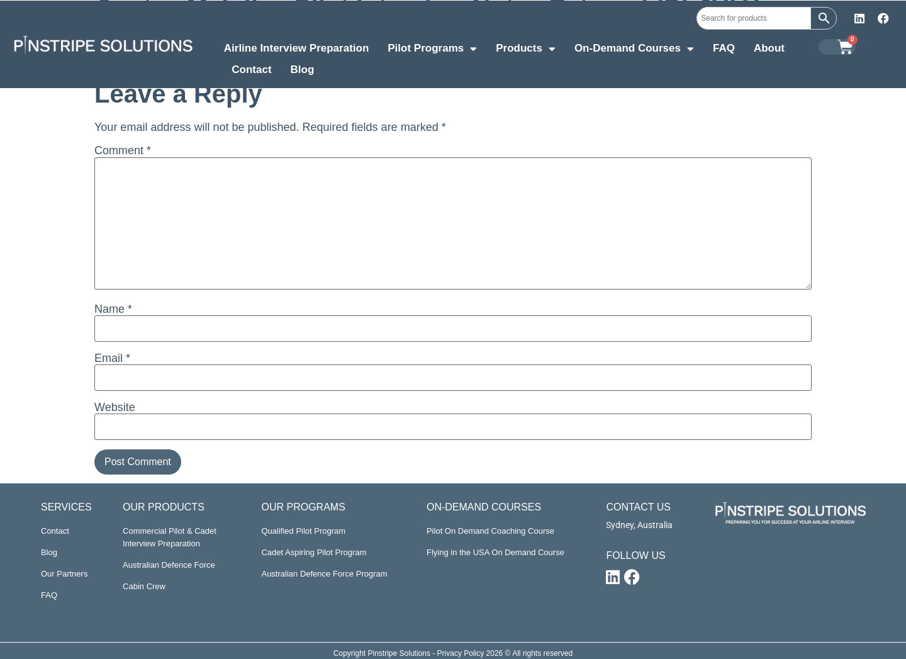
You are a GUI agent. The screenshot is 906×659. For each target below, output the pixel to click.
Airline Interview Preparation (296, 48)
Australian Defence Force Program (324, 573)
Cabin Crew (144, 586)
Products (526, 49)
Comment (122, 150)
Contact (251, 70)
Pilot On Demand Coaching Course (490, 531)
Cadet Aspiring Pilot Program (313, 552)
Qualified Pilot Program (303, 531)
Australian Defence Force (169, 565)
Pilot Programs (432, 49)
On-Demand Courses (634, 49)
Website (114, 407)
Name (113, 309)
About (769, 48)
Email (112, 358)
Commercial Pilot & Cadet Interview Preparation (169, 537)
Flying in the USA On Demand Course (495, 552)
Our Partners (64, 573)
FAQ (724, 48)
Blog (303, 70)
